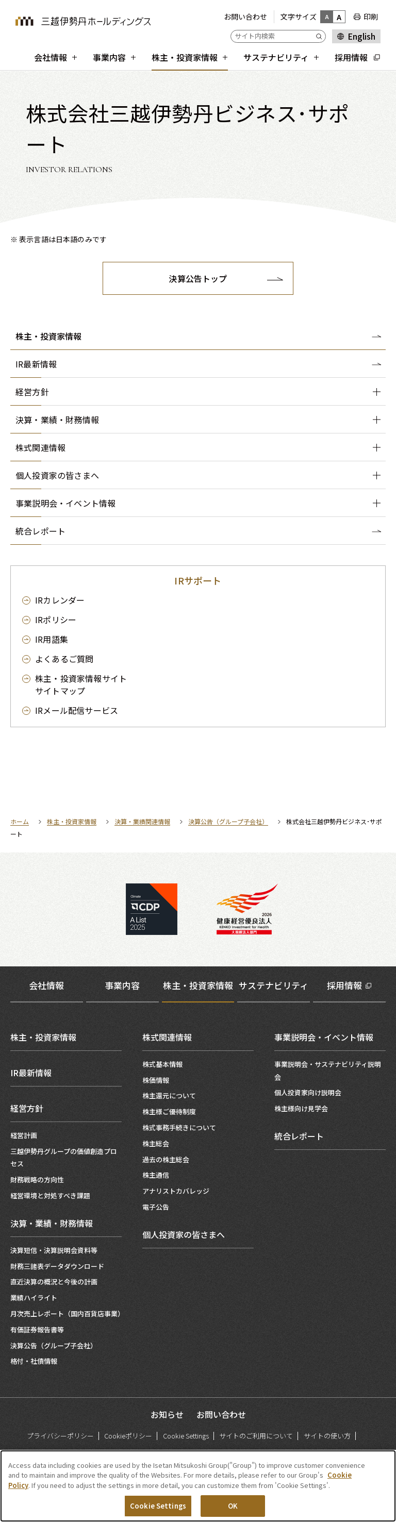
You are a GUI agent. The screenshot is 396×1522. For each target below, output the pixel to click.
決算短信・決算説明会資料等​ (53, 1250)
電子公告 (155, 1207)
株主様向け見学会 (301, 1108)
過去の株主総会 (165, 1159)
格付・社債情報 (33, 1361)
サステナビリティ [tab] (273, 985)
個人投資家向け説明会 (307, 1092)
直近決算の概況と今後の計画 (53, 1281)
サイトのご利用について (256, 1436)
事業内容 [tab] (122, 985)
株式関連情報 (167, 1037)
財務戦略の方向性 (37, 1179)
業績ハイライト (33, 1297)
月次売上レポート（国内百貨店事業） (67, 1313)
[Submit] (321, 36)
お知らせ (167, 1414)
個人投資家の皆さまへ (183, 1234)
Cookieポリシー (128, 1436)
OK (233, 1507)
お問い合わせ (245, 16)
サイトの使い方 (327, 1436)
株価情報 (155, 1080)
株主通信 (155, 1175)
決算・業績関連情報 (142, 821)
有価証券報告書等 (37, 1329)
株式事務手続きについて (179, 1127)
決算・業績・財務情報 (51, 1223)
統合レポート (299, 1136)
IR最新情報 (31, 1072)
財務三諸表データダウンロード (57, 1266)
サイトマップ (81, 684)
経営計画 (23, 1135)
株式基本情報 (162, 1064)
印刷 (371, 16)
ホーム (19, 821)
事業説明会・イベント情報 (323, 1037)
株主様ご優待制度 (169, 1111)
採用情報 (344, 985)
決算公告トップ (198, 278)
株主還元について (169, 1095)
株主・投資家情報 (48, 336)
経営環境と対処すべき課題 (50, 1195)
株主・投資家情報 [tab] (198, 985)
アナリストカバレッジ (175, 1191)
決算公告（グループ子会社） (228, 821)
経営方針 (26, 1108)
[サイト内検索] (278, 36)
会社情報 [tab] (46, 985)
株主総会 (155, 1143)
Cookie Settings (186, 1436)
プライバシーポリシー (60, 1436)
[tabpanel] (198, 1195)
